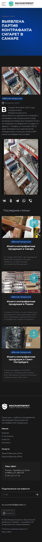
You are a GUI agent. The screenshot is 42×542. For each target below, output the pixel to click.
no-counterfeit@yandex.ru (14, 505)
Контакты (6, 443)
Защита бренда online (12, 453)
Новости (6, 439)
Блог (13, 16)
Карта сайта (6, 532)
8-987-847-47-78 (12, 476)
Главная (5, 16)
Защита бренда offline (12, 457)
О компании (8, 436)
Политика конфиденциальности (15, 529)
